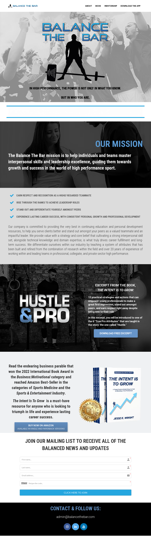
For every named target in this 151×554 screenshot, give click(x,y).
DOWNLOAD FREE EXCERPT (116, 333)
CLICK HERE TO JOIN (75, 492)
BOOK (98, 6)
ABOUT (88, 6)
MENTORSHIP (111, 6)
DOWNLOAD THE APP (130, 6)
